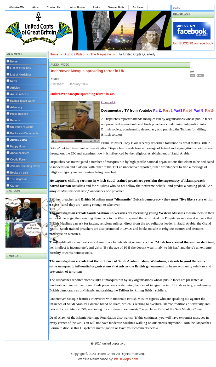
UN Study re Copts (21, 126)
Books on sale (19, 172)
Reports (15, 120)
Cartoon (15, 185)
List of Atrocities (20, 68)
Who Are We (16, 7)
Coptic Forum (18, 159)
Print (193, 75)
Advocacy (16, 107)
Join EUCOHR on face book (192, 43)
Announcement (19, 153)
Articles (15, 87)
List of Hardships (21, 74)
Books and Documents (24, 133)
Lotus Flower (77, 7)
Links (96, 7)
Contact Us (54, 7)
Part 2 (168, 110)
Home (14, 61)
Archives (138, 7)
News (13, 81)
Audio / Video (18, 140)
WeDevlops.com (126, 359)
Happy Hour (17, 146)
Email (201, 75)
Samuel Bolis (116, 7)
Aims (35, 7)
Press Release (19, 113)
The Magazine (18, 179)
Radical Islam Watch (22, 100)
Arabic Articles (19, 94)
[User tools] (192, 72)
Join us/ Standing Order (25, 166)
